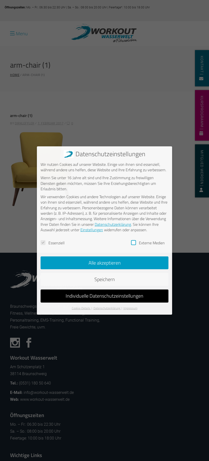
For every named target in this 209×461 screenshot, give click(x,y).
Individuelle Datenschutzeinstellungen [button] (104, 295)
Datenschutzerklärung (113, 224)
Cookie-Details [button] (81, 308)
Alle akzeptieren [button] (105, 262)
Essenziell (53, 242)
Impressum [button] (130, 308)
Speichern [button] (104, 279)
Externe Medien (148, 242)
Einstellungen (91, 229)
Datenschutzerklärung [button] (107, 308)
